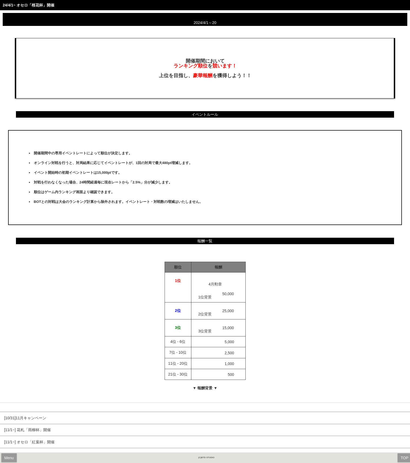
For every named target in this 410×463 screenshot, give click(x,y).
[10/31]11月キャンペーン (25, 418)
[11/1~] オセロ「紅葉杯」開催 (29, 442)
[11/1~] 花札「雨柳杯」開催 (27, 430)
